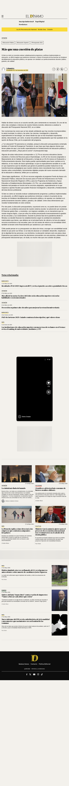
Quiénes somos (24, 664)
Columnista (10, 68)
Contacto (34, 664)
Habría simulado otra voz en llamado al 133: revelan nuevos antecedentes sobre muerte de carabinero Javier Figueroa (24, 571)
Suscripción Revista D (26, 21)
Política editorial (44, 664)
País (3, 322)
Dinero (4, 590)
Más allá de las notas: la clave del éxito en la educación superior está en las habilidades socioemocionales (30, 297)
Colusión (50, 29)
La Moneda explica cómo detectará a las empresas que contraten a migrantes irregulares (17, 531)
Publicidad (27, 669)
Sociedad (38, 485)
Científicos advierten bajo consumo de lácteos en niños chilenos (50, 489)
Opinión (4, 38)
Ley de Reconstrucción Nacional (26, 29)
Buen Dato (5, 281)
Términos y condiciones (38, 669)
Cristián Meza (39, 500)
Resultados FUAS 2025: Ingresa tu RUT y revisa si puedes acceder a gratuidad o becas (34, 286)
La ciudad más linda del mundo (14, 488)
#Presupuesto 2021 (37, 42)
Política (38, 526)
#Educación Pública (8, 42)
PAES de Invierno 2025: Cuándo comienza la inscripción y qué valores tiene (31, 317)
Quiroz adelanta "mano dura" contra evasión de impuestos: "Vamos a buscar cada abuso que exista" (25, 595)
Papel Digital (39, 21)
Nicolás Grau (42, 29)
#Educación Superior (23, 42)
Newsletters (23, 24)
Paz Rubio (38, 543)
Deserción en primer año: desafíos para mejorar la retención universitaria (30, 307)
